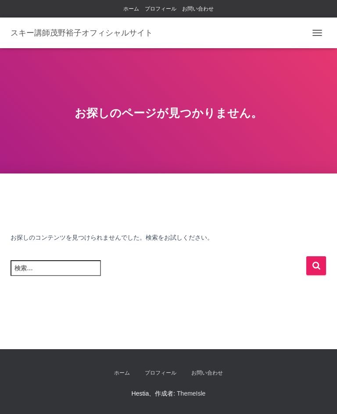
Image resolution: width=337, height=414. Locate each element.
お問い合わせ (198, 9)
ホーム (131, 9)
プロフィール (160, 9)
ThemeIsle (191, 393)
